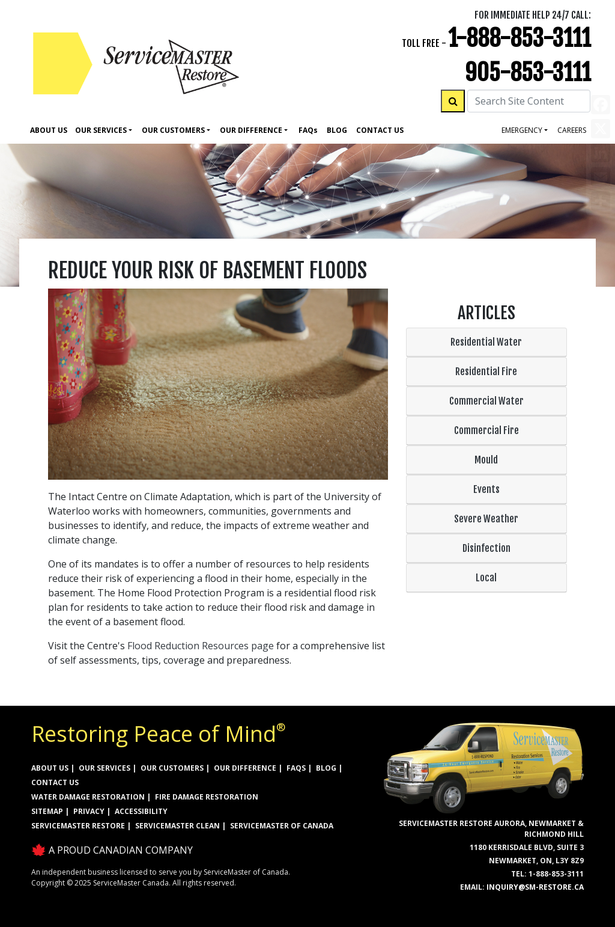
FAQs (296, 768)
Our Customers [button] (173, 130)
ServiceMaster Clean (177, 826)
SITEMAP (47, 811)
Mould (486, 460)
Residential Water (486, 342)
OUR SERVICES (104, 768)
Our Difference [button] (251, 130)
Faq (308, 130)
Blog (337, 130)
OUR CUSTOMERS (172, 768)
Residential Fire (486, 372)
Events (486, 489)
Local (486, 578)
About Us (48, 130)
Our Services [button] (101, 130)
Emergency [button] (521, 130)
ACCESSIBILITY (141, 811)
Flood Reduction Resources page (200, 645)
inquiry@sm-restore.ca (535, 887)
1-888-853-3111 (519, 38)
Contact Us (380, 130)
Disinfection (486, 548)
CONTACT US (55, 782)
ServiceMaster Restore (78, 826)
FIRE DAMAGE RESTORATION (206, 797)
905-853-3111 (528, 72)
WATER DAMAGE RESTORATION (88, 797)
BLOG (326, 768)
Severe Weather (486, 519)
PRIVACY (89, 811)
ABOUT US (49, 768)
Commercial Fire (486, 430)
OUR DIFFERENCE (245, 768)
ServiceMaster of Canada (281, 826)
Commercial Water (486, 401)
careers (571, 130)
